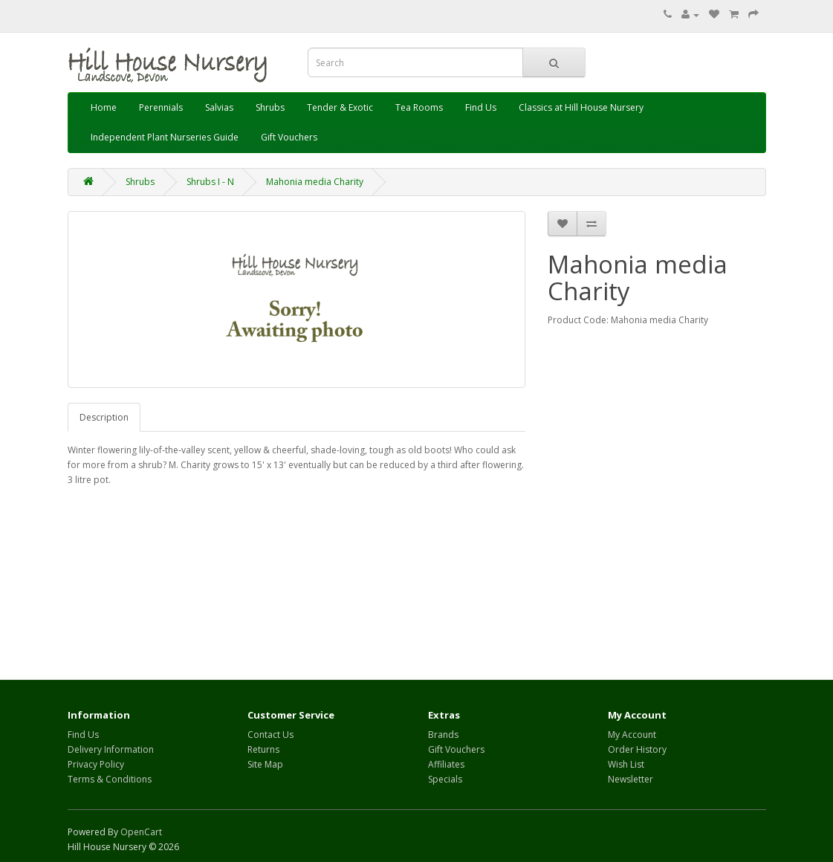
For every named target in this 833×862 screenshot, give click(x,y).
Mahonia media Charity (314, 181)
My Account (632, 734)
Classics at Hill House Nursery (581, 107)
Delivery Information (111, 749)
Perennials (161, 107)
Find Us (480, 107)
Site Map (265, 764)
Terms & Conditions (110, 779)
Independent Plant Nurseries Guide (165, 137)
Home (104, 107)
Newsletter (630, 779)
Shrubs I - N (210, 181)
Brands (443, 734)
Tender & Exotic (340, 107)
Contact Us (270, 734)
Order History (637, 749)
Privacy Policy (96, 764)
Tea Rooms (419, 107)
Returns (263, 749)
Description (104, 417)
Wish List (626, 764)
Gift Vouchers (289, 137)
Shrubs (270, 107)
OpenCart (141, 832)
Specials (445, 779)
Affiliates (446, 764)
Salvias (219, 107)
